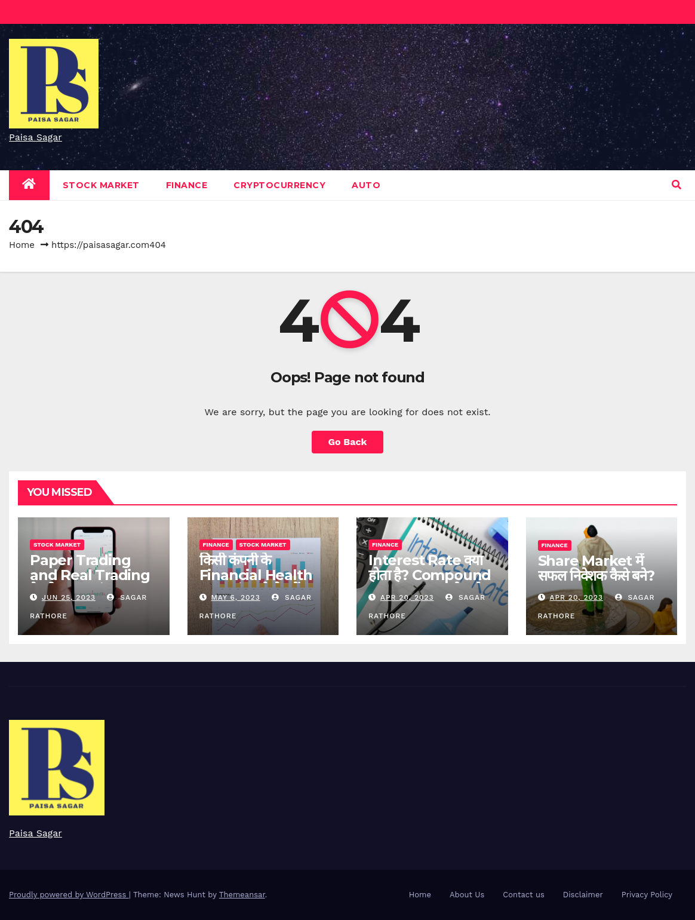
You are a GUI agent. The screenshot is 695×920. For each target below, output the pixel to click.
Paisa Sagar (35, 137)
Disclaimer (583, 894)
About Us (467, 894)
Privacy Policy (647, 894)
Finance (187, 185)
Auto (366, 185)
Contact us (524, 894)
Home (22, 245)
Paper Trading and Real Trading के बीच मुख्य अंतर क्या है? (92, 575)
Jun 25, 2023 (69, 597)
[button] (676, 185)
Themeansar (242, 894)
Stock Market (101, 185)
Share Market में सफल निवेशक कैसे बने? (596, 568)
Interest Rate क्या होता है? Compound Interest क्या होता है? (429, 575)
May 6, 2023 (235, 597)
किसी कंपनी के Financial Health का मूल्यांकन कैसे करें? (255, 575)
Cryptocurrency (279, 185)
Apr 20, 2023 (407, 597)
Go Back (347, 441)
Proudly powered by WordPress (69, 894)
